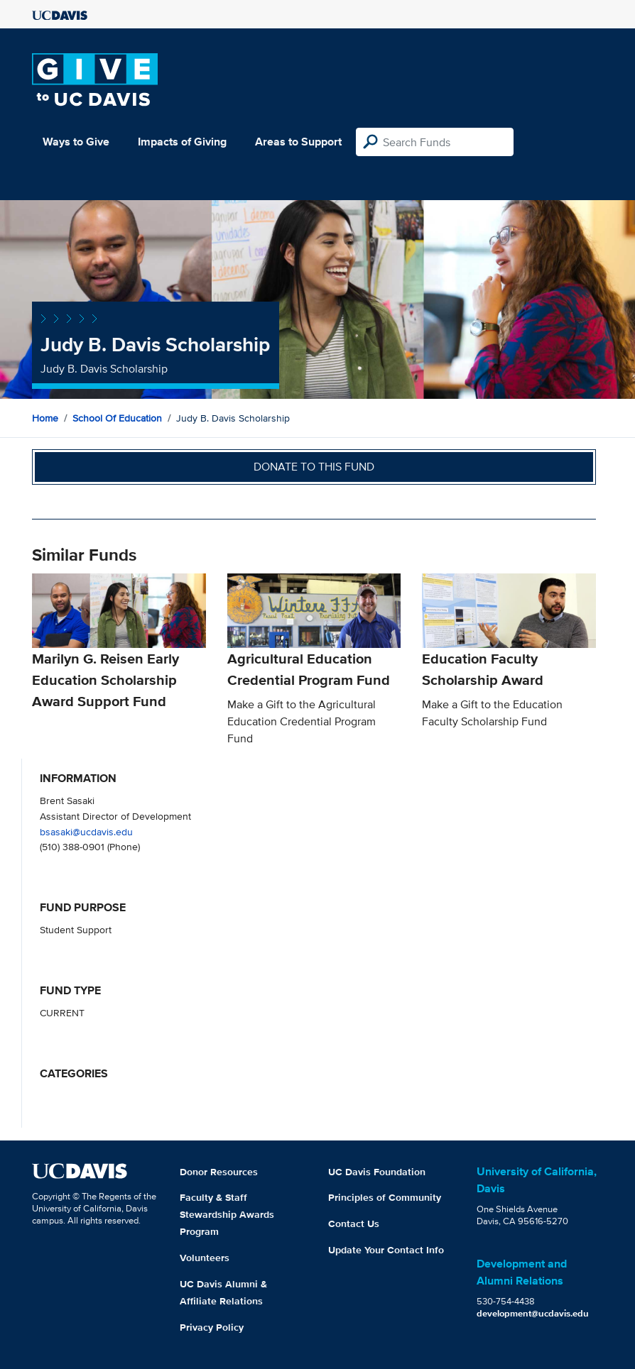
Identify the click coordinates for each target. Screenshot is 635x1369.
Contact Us (353, 1223)
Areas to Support (298, 141)
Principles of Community (384, 1197)
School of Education (117, 418)
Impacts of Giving (182, 141)
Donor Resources (219, 1172)
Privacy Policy (212, 1327)
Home (45, 418)
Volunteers (204, 1257)
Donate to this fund (314, 466)
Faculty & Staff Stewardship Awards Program (227, 1214)
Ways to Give (76, 141)
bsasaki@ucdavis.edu (86, 831)
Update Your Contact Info (386, 1250)
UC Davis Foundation (376, 1172)
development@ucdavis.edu (533, 1313)
